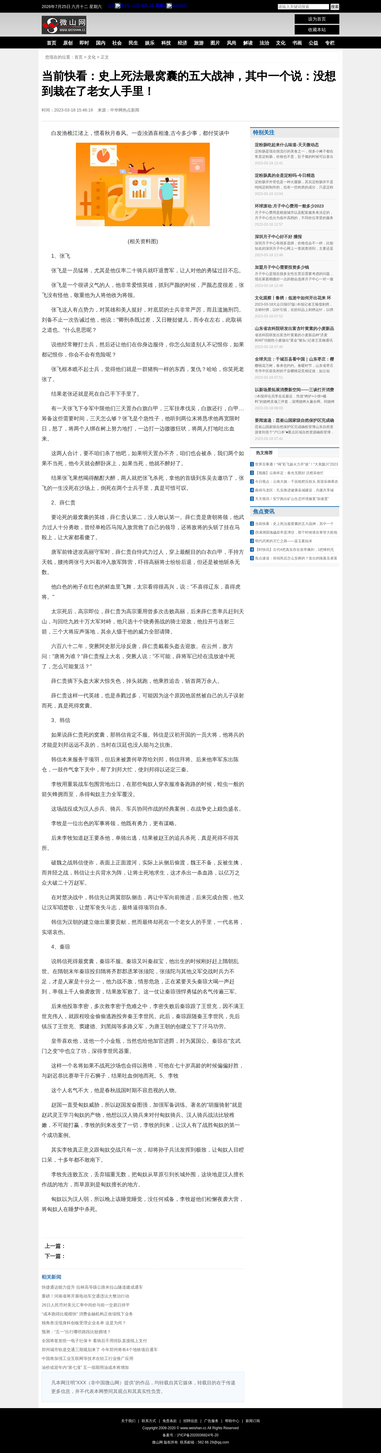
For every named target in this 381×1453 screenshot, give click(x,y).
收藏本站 (317, 29)
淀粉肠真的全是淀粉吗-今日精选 (285, 175)
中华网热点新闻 (124, 110)
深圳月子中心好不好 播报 (278, 236)
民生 (133, 42)
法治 (264, 42)
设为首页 (317, 18)
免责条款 (170, 1421)
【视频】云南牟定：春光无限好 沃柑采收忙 (289, 473)
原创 (68, 42)
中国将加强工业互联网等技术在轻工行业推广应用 (87, 1358)
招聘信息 (190, 1421)
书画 (297, 42)
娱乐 (149, 42)
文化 (280, 42)
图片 (215, 42)
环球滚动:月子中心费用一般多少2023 (289, 206)
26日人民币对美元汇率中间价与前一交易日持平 (86, 1305)
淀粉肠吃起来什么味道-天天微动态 (287, 144)
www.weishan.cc (193, 1428)
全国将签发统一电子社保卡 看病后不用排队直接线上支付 (94, 1340)
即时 (84, 42)
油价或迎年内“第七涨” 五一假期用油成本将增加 (85, 1367)
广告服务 (211, 1421)
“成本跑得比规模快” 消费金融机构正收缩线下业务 (87, 1314)
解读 (248, 42)
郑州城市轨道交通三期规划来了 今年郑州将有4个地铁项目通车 (100, 1349)
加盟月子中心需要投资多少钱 (282, 267)
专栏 (330, 42)
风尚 (231, 42)
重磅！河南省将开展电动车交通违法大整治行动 (85, 1296)
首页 (51, 42)
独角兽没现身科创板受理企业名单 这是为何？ (84, 1322)
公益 (313, 42)
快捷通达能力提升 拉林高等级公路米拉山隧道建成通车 (92, 1287)
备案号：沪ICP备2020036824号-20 (190, 1435)
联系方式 (149, 1421)
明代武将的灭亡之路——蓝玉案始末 (283, 541)
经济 (182, 42)
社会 (117, 42)
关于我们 (128, 1421)
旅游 (199, 42)
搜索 (335, 6)
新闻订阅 (253, 1421)
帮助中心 (232, 1421)
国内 (100, 42)
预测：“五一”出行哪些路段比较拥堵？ (76, 1331)
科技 (166, 42)
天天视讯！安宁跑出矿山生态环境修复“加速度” (292, 499)
